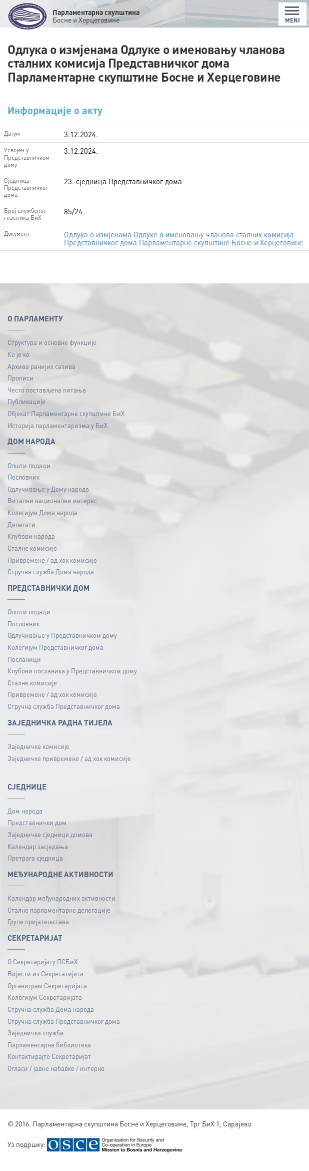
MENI (292, 15)
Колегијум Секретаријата (45, 1005)
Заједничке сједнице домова (50, 842)
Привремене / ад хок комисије (52, 568)
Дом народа (25, 819)
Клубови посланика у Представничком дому (72, 678)
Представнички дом (37, 831)
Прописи (21, 385)
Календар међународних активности (62, 906)
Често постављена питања (47, 398)
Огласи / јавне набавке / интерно (56, 1076)
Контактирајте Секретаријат (49, 1064)
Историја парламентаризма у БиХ (58, 433)
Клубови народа (31, 544)
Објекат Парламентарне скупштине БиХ (66, 421)
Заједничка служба (36, 1040)
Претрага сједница (35, 866)
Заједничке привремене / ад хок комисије (69, 766)
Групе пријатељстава (38, 930)
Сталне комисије (32, 556)
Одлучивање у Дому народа (48, 497)
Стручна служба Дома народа (51, 579)
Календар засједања (38, 854)
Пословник (24, 485)
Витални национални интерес (52, 509)
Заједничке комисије (39, 754)
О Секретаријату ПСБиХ (43, 970)
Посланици (24, 667)
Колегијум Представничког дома (56, 655)
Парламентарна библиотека (49, 1052)
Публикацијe (27, 410)
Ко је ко (19, 362)
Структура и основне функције (52, 350)
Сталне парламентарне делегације (59, 918)
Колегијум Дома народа (43, 520)
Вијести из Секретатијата (46, 981)
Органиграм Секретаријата (47, 993)
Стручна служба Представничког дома (64, 714)
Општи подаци (29, 473)
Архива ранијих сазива (42, 374)
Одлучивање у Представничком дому (62, 643)
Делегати (22, 532)
